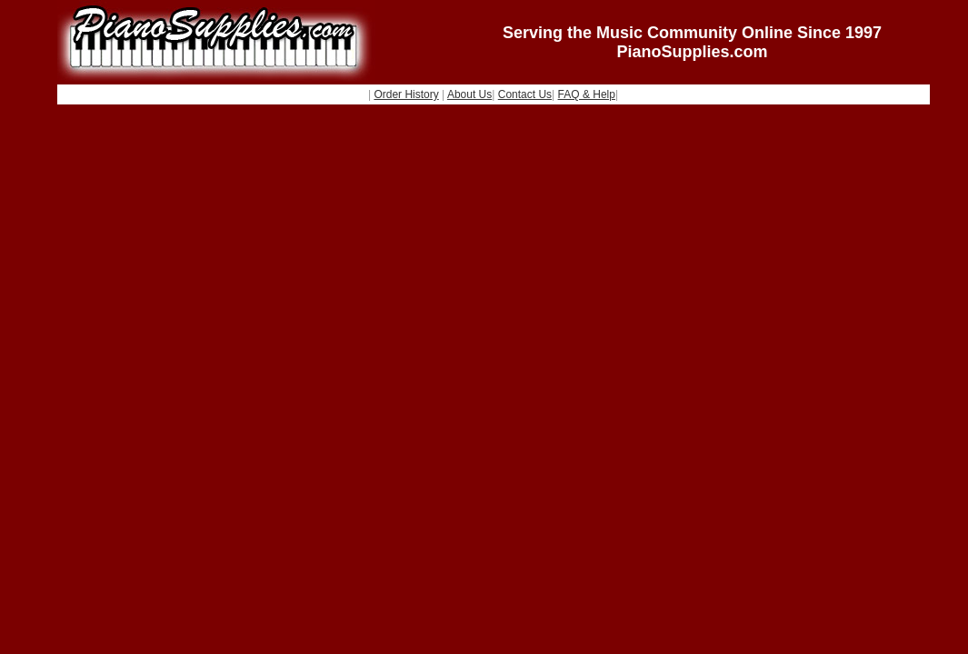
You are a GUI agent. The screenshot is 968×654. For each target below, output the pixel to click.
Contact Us (525, 94)
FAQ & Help (586, 94)
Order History (406, 94)
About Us (469, 94)
